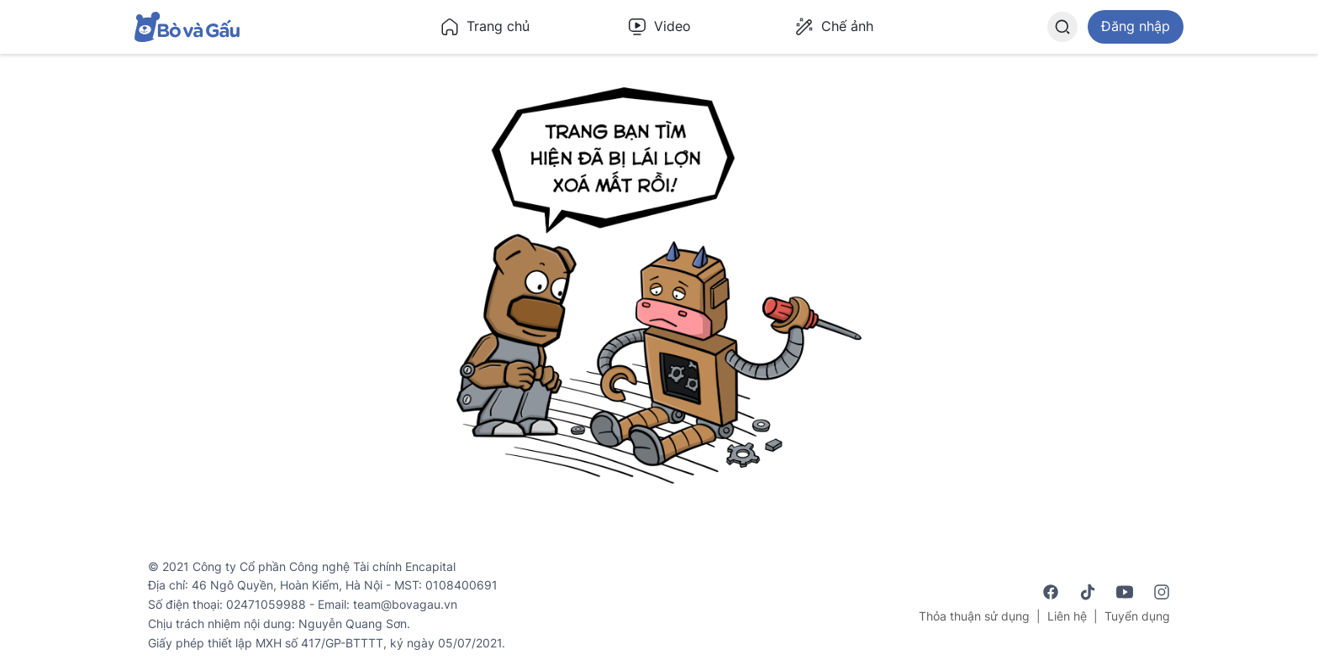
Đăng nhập (1135, 26)
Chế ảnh (833, 27)
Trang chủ (485, 27)
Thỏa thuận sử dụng (974, 616)
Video (659, 27)
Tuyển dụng (1137, 616)
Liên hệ (1067, 616)
